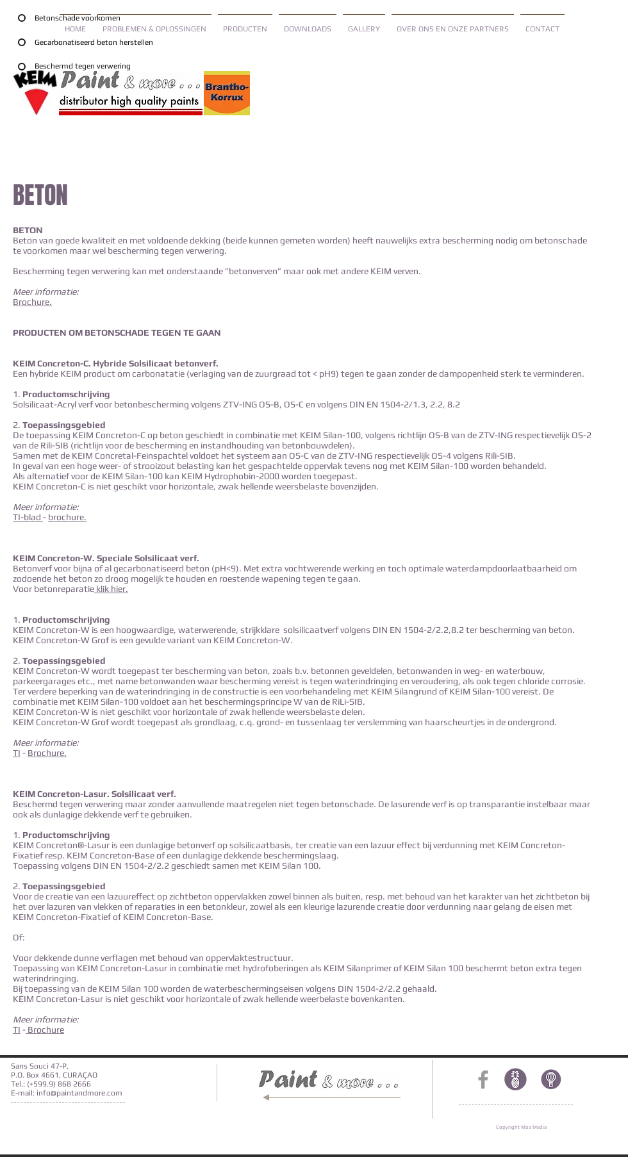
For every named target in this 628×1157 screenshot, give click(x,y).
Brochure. (47, 753)
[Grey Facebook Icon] (483, 1079)
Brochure (31, 302)
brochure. (67, 517)
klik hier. (111, 589)
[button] (245, 23)
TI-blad (28, 517)
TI (17, 753)
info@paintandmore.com (79, 1092)
